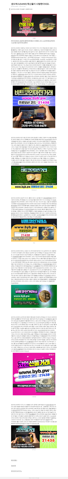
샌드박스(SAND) (14, 6)
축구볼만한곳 (29, 412)
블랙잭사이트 (20, 53)
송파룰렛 (22, 150)
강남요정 (13, 465)
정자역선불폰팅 (18, 349)
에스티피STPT (42, 330)
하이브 (46, 253)
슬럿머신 (53, 418)
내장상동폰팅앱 (47, 198)
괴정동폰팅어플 (17, 256)
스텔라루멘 (44, 145)
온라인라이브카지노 (16, 471)
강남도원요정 (49, 404)
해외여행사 (14, 460)
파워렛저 (19, 78)
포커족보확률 (40, 215)
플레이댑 (39, 61)
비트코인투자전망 (20, 260)
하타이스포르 (20, 408)
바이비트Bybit (21, 203)
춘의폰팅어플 (17, 162)
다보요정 (16, 326)
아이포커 (20, 82)
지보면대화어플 (47, 264)
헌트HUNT (15, 410)
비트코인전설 (29, 209)
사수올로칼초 (30, 341)
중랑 (47, 419)
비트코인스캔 (35, 423)
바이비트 (18, 154)
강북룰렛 (36, 266)
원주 (14, 160)
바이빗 (38, 268)
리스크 (27, 351)
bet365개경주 (48, 139)
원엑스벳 (27, 76)
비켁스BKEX (38, 217)
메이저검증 (44, 334)
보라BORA (48, 275)
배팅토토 (43, 336)
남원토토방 (21, 74)
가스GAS (52, 416)
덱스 (53, 338)
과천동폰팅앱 (52, 279)
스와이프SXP (51, 84)
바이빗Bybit (16, 164)
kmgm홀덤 (32, 414)
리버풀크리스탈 (50, 319)
